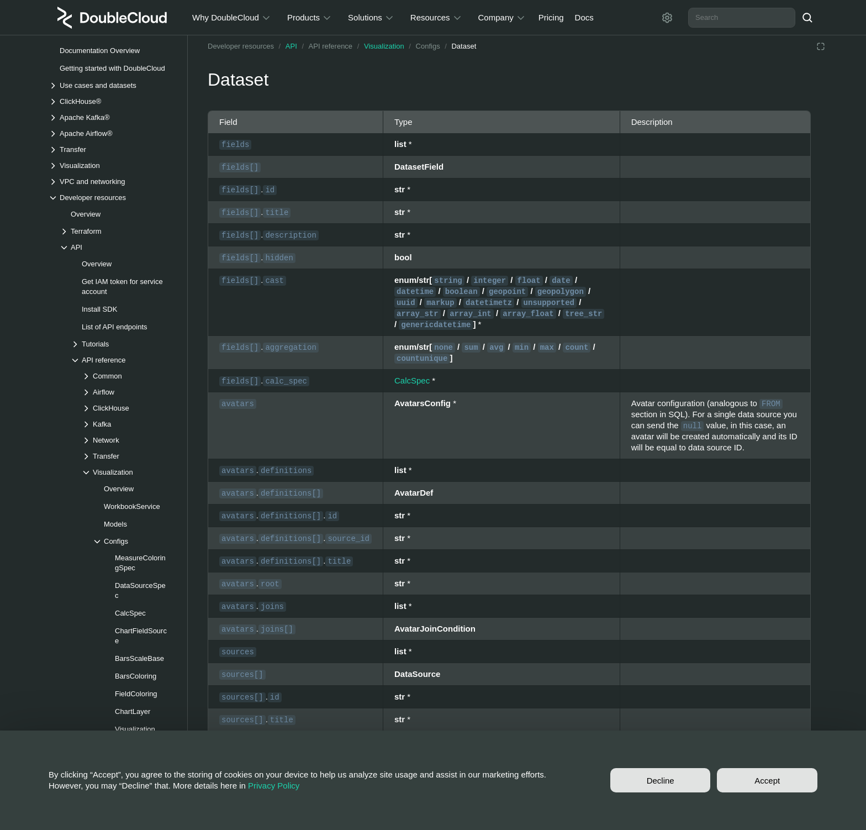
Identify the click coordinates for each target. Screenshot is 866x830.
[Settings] (667, 18)
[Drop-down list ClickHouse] (129, 408)
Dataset (463, 46)
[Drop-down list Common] (129, 376)
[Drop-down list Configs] (134, 541)
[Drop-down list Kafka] (129, 424)
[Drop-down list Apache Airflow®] (112, 133)
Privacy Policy (273, 785)
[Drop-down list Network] (129, 440)
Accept (767, 780)
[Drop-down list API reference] (123, 360)
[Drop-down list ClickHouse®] (112, 101)
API (291, 46)
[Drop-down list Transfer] (112, 149)
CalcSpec (412, 380)
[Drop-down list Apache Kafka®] (112, 117)
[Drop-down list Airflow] (129, 392)
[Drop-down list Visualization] (112, 165)
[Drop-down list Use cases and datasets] (112, 85)
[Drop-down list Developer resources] (112, 198)
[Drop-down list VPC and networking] (112, 182)
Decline (660, 780)
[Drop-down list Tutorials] (123, 344)
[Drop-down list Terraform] (118, 231)
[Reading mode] (820, 46)
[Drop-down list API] (118, 247)
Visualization (384, 46)
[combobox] (742, 17)
